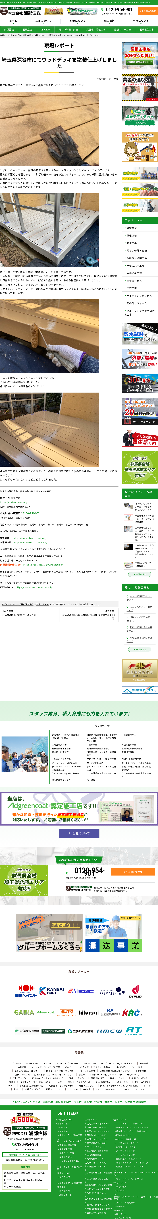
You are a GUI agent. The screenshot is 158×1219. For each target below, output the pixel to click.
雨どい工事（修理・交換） (69, 1141)
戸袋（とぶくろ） (77, 1078)
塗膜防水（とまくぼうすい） (28, 1070)
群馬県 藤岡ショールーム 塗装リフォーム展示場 (136, 1198)
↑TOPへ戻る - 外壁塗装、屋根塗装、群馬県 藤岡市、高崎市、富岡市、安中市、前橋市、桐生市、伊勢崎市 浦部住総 (79, 1102)
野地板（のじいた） (136, 1074)
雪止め (82, 1074)
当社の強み (121, 1187)
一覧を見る (140, 574)
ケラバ (11, 1085)
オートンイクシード (96, 1147)
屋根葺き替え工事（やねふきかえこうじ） (54, 1074)
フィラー (47, 1063)
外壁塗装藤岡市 (140, 679)
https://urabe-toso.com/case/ (29, 538)
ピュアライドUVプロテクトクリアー (133, 1163)
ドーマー (148, 1085)
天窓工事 (132, 288)
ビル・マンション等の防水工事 (139, 312)
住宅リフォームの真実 (95, 1163)
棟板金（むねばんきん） (79, 1081)
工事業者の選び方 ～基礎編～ (98, 1173)
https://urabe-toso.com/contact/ (34, 587)
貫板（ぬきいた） (143, 1081)
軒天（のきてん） (104, 1081)
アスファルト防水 (101, 1067)
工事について (43, 21)
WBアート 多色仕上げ (126, 1139)
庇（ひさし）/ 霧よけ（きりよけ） (48, 1078)
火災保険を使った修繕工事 (69, 1183)
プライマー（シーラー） (67, 1063)
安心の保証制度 (94, 1155)
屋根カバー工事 (66, 1153)
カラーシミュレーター (97, 1139)
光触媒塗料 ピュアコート (128, 1159)
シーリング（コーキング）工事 (45, 1067)
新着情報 (120, 1206)
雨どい (60, 1081)
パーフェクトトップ (125, 1151)
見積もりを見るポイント (98, 1189)
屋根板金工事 (146, 29)
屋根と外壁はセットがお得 (99, 1209)
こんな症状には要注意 (97, 1151)
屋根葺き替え (134, 280)
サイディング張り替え (139, 295)
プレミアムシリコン (125, 1155)
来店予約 (118, 1210)
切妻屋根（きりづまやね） (61, 1085)
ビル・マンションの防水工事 (69, 1168)
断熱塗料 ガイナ (123, 1135)
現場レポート (65, 1195)
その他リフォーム (137, 303)
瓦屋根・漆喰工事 (96, 29)
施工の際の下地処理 (96, 1143)
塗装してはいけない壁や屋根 (98, 1185)
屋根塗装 (27, 29)
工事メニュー (63, 1124)
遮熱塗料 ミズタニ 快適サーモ (132, 1131)
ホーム (13, 21)
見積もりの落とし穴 (96, 1193)
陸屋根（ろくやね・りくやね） (60, 1070)
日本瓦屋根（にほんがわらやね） (115, 1070)
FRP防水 (87, 1089)
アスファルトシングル (105, 1089)
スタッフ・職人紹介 (125, 1203)
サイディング (90, 1063)
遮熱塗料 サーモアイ (125, 1147)
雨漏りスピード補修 (96, 1135)
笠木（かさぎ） (19, 1078)
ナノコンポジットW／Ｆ (127, 1143)
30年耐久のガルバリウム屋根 (98, 1199)
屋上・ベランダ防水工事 (70, 1135)
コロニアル (139, 1089)
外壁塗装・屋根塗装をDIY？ (98, 1205)
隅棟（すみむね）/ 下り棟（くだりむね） (119, 1085)
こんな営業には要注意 (97, 1179)
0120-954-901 (119, 9)
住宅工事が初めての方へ (98, 1124)
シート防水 (137, 1067)
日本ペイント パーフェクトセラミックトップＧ (136, 1173)
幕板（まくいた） (118, 1078)
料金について (78, 21)
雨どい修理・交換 (68, 29)
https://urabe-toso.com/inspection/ (43, 564)
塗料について (120, 1120)
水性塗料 (22, 1067)
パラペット (72, 1089)
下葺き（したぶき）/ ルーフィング (106, 1074)
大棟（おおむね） (87, 1085)
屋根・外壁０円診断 (96, 1127)
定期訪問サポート (95, 1159)
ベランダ (84, 1067)
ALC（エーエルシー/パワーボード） (118, 1063)
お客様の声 (64, 1191)
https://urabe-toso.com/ (13, 502)
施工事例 (109, 21)
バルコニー (70, 1067)
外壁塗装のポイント (96, 1166)
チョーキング (32, 1063)
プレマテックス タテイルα (129, 1124)
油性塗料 (144, 1063)
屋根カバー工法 (122, 29)
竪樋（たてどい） (54, 1089)
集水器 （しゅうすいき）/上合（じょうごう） (30, 1081)
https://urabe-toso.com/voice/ (30, 542)
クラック (17, 1063)
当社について (141, 21)
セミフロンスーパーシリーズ (129, 1179)
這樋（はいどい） (139, 1078)
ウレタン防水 (121, 1067)
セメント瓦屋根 (87, 1070)
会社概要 (120, 1190)
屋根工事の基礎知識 (96, 1213)
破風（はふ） (123, 1081)
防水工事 (45, 29)
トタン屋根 (141, 1070)
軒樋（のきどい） (33, 1089)
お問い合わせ (120, 1214)
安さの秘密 (64, 1177)
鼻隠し (17, 1089)
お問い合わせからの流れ (98, 1131)
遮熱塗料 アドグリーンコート (130, 1166)
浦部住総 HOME (64, 1120)
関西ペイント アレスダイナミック (132, 1127)
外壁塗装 (9, 29)
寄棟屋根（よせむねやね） (31, 1085)
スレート (125, 1089)
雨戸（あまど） (98, 1078)
